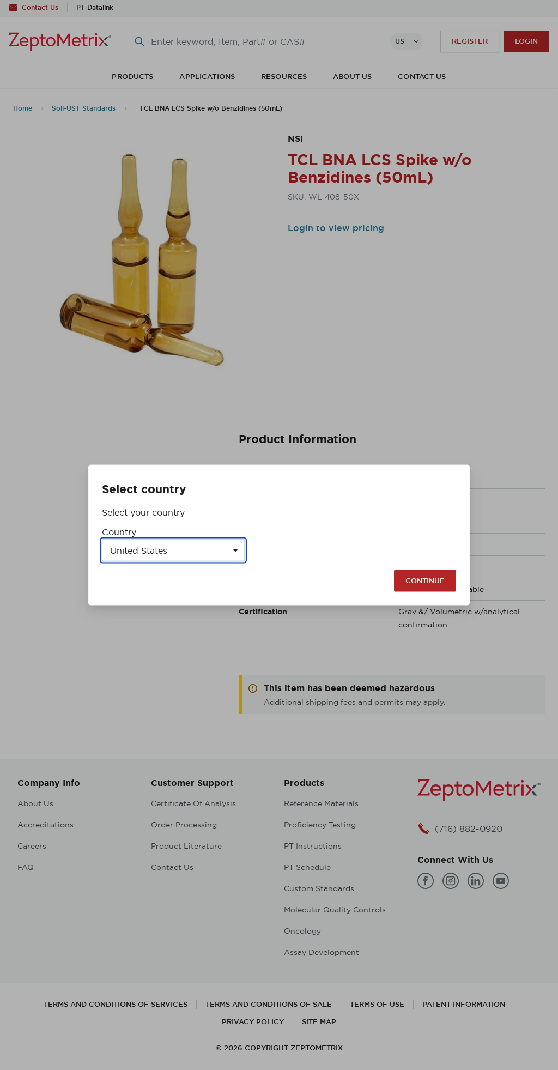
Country (119, 532)
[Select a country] (173, 550)
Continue (425, 580)
